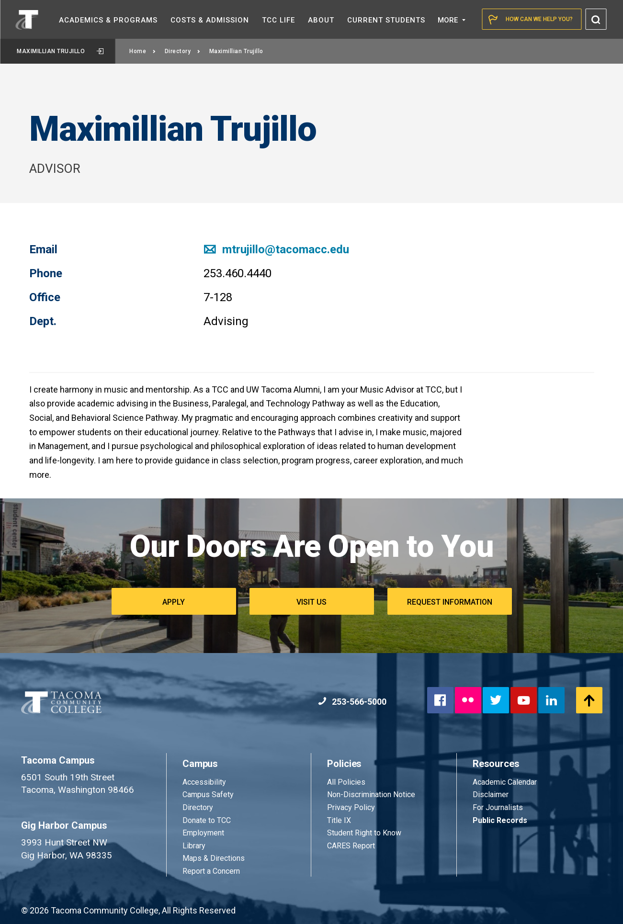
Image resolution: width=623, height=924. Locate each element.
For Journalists (498, 807)
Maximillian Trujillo (60, 51)
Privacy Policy (351, 807)
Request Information (449, 602)
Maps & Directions (213, 858)
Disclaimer (491, 794)
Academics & (108, 20)
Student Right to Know (364, 832)
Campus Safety (208, 794)
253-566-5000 (352, 702)
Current (386, 20)
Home (142, 51)
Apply (173, 602)
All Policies (347, 782)
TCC (278, 20)
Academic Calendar (505, 782)
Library (193, 845)
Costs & (209, 20)
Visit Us (311, 602)
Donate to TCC (206, 820)
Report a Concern (211, 871)
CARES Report (351, 845)
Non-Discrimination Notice (371, 794)
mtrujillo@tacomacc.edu (276, 249)
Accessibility (204, 782)
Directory (183, 51)
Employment (203, 832)
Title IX (339, 820)
